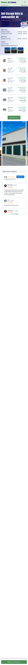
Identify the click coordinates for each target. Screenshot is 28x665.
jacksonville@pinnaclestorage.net (9, 45)
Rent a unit (24, 5)
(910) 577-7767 (4, 44)
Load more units (14, 117)
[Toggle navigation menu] (25, 2)
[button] (7, 50)
